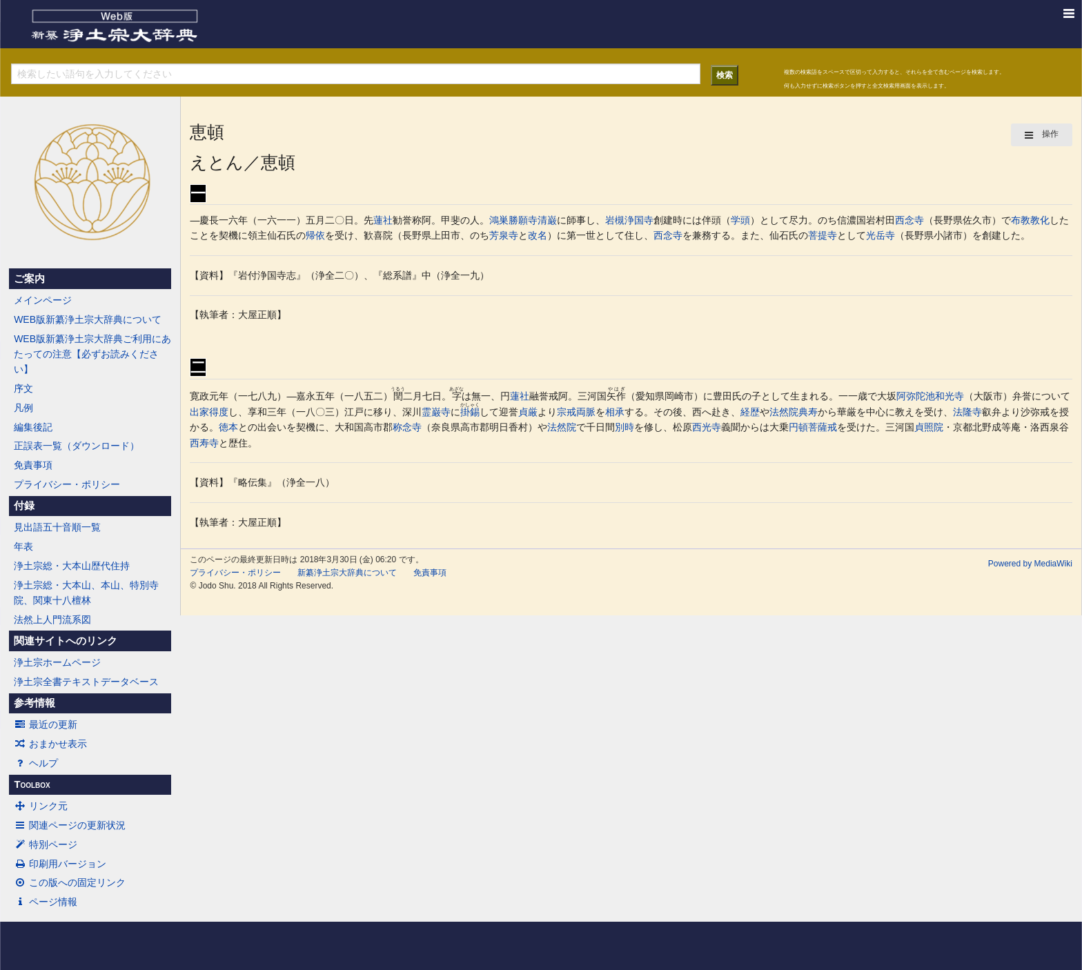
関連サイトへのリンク (65, 640)
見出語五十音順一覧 (57, 527)
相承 (614, 411)
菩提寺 (822, 235)
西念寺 (909, 220)
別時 (624, 427)
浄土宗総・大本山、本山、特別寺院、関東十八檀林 (86, 593)
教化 (1040, 220)
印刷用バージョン (60, 863)
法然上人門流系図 (52, 619)
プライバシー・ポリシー (67, 484)
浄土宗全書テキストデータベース (86, 681)
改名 (537, 235)
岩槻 (614, 220)
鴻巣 (499, 220)
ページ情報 (45, 901)
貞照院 (928, 427)
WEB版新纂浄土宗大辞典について (87, 319)
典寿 (808, 411)
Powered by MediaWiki (1030, 563)
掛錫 (470, 411)
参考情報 (34, 703)
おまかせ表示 (50, 743)
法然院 (783, 411)
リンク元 (41, 805)
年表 (23, 546)
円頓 (798, 427)
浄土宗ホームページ (57, 662)
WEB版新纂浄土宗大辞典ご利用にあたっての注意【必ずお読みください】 (92, 354)
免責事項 (33, 465)
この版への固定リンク (70, 882)
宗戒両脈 (576, 411)
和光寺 (949, 396)
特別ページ (45, 844)
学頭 (740, 220)
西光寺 (706, 427)
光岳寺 (880, 235)
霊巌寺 (436, 411)
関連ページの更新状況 (70, 825)
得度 (218, 411)
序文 (23, 388)
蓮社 (383, 220)
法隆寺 (967, 411)
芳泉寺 (503, 235)
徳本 (228, 427)
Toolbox (32, 784)
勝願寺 (523, 220)
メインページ (43, 300)
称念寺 (407, 427)
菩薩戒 (822, 427)
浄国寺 (638, 220)
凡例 (23, 407)
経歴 (750, 411)
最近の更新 (45, 724)
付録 (24, 505)
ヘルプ (36, 763)
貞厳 (528, 411)
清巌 (547, 220)
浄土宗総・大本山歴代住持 (72, 565)
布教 (1020, 220)
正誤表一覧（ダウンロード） (76, 445)
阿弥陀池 (915, 396)
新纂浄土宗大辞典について (347, 572)
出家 (199, 411)
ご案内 (29, 278)
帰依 (315, 235)
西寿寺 (204, 442)
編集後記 (33, 427)
